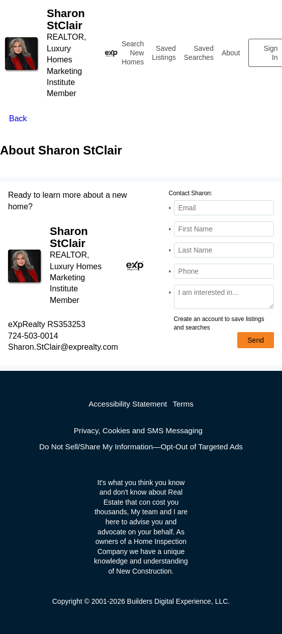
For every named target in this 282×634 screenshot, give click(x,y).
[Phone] (224, 271)
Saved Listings (163, 52)
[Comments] (224, 297)
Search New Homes (133, 53)
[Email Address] (224, 207)
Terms (183, 404)
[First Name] (224, 228)
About (231, 53)
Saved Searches (199, 52)
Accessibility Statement (127, 404)
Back (18, 118)
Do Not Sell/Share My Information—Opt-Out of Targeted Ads (141, 446)
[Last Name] (224, 250)
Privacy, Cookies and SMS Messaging (138, 430)
